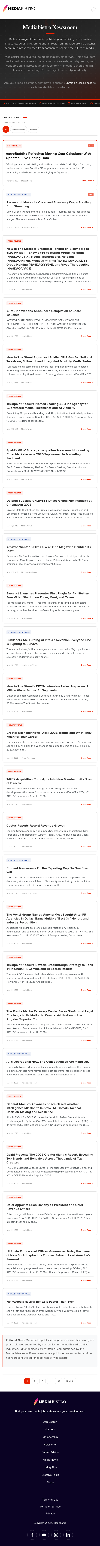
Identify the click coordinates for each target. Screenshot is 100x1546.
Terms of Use (50, 1499)
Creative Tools (50, 1474)
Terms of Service (50, 1506)
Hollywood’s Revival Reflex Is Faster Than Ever (40, 1301)
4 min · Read (87, 847)
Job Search (50, 1421)
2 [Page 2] (34, 1381)
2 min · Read (88, 180)
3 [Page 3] (42, 1381)
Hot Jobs (50, 1429)
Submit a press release (78, 82)
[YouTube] (44, 1535)
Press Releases (18, 129)
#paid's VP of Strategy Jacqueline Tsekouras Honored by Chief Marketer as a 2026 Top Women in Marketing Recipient (47, 454)
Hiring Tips (50, 1467)
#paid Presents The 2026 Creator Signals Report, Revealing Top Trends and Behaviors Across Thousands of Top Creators (49, 1158)
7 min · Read (87, 758)
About (50, 1482)
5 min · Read (87, 227)
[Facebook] (32, 1535)
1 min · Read (87, 290)
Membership (50, 1437)
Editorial (33, 129)
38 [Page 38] (59, 1381)
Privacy (50, 1513)
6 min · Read (87, 1323)
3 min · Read (87, 711)
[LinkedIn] (68, 1535)
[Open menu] (93, 10)
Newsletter (50, 1444)
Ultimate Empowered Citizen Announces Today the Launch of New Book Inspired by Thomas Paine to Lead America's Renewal (49, 1255)
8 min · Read (87, 893)
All (6, 129)
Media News (50, 1459)
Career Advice (50, 1452)
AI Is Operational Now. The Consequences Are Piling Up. (47, 1061)
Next (70, 1381)
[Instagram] (56, 1535)
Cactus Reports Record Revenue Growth (35, 825)
